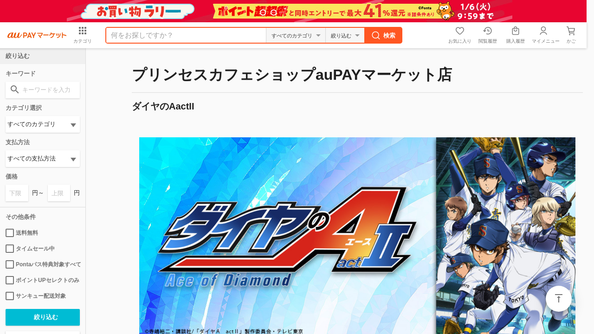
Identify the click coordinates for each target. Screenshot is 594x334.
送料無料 (22, 233)
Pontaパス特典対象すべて (43, 264)
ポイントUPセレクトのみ (42, 280)
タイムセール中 (30, 248)
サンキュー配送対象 (36, 296)
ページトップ (559, 299)
